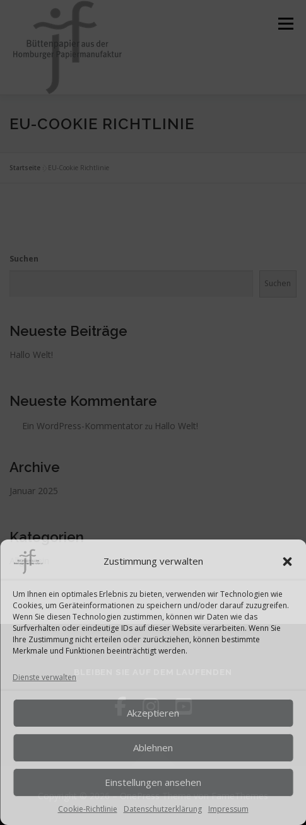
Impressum (228, 809)
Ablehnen (153, 747)
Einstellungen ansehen (153, 782)
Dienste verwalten (44, 677)
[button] (287, 561)
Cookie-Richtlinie (87, 809)
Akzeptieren (153, 713)
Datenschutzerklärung (163, 809)
